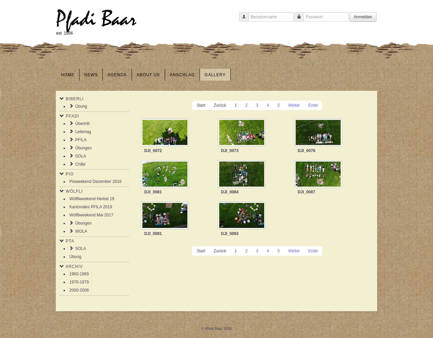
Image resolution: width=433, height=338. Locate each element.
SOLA (80, 156)
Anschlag (182, 74)
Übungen (83, 148)
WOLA (81, 231)
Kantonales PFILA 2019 (90, 207)
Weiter (294, 105)
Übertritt (82, 123)
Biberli (75, 99)
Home (67, 74)
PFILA (80, 140)
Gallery (215, 74)
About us (148, 74)
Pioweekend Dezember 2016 (95, 181)
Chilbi (80, 164)
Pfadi (72, 116)
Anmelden (363, 17)
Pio (70, 174)
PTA (70, 241)
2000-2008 (79, 290)
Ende (313, 105)
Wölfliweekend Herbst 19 (91, 198)
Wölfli (74, 191)
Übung (81, 106)
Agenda (117, 74)
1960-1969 (79, 274)
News (91, 74)
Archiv (74, 266)
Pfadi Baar (96, 19)
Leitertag (83, 131)
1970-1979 (79, 282)
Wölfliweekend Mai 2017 (91, 215)
